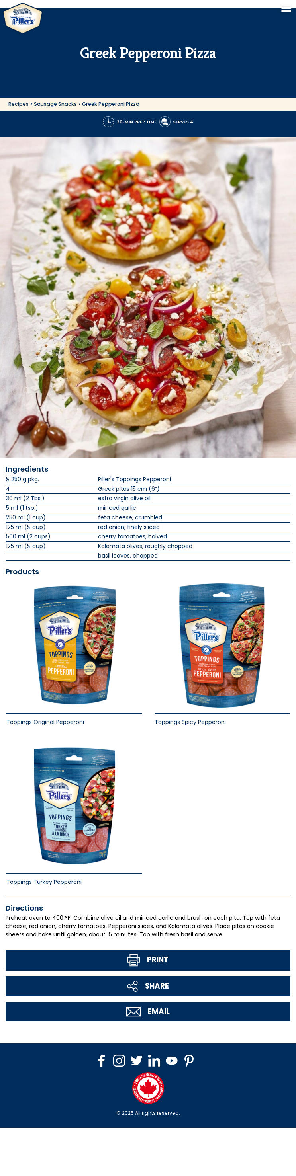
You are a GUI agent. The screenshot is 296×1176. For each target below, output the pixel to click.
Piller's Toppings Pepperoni (134, 479)
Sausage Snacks (55, 104)
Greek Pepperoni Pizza (110, 104)
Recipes (18, 104)
